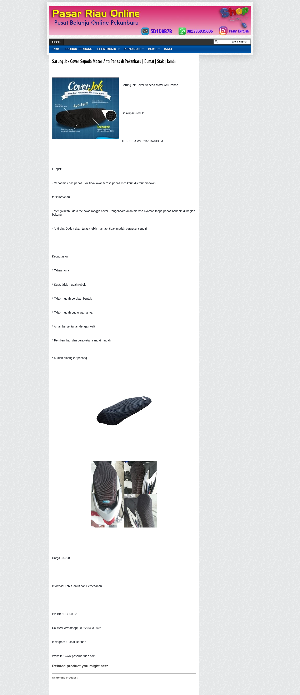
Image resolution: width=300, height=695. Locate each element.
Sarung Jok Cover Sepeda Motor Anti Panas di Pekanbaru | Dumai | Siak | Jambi (113, 61)
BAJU (168, 49)
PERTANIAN (132, 49)
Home (55, 49)
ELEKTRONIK (106, 49)
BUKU (152, 49)
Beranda (56, 41)
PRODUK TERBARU (78, 49)
